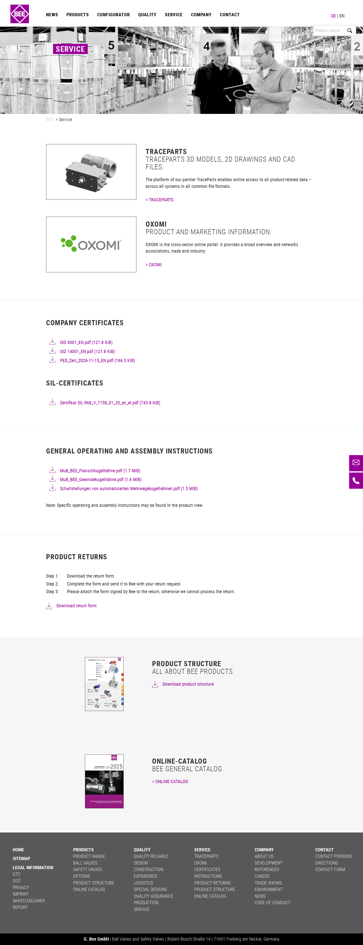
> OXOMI (154, 264)
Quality (147, 14)
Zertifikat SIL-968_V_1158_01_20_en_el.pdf (110, 402)
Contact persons (333, 856)
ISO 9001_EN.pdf (86, 342)
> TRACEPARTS (159, 199)
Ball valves (85, 863)
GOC (17, 881)
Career (262, 876)
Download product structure (188, 684)
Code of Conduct (272, 902)
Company (201, 14)
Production (146, 902)
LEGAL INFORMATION (33, 867)
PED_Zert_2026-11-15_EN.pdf (97, 360)
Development (268, 863)
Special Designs (150, 889)
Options (81, 876)
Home (18, 849)
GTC (16, 874)
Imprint (21, 894)
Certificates (207, 869)
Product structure (93, 883)
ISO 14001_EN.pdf (87, 351)
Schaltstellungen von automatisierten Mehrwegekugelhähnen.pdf (129, 488)
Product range (89, 856)
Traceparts (206, 856)
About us (264, 856)
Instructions (208, 876)
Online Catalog (89, 889)
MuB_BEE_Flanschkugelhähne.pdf (100, 470)
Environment (268, 889)
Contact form (330, 869)
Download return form (76, 605)
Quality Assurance (153, 896)
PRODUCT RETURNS (212, 883)
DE (333, 16)
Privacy (21, 887)
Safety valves (87, 869)
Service (174, 14)
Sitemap (21, 858)
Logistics (143, 883)
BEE (49, 119)
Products (77, 14)
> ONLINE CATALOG (170, 781)
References (267, 869)
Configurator (113, 14)
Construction (148, 869)
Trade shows (268, 883)
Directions (326, 863)
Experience (145, 876)
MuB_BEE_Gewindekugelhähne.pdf (100, 479)
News (52, 14)
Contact (230, 14)
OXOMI (200, 863)
